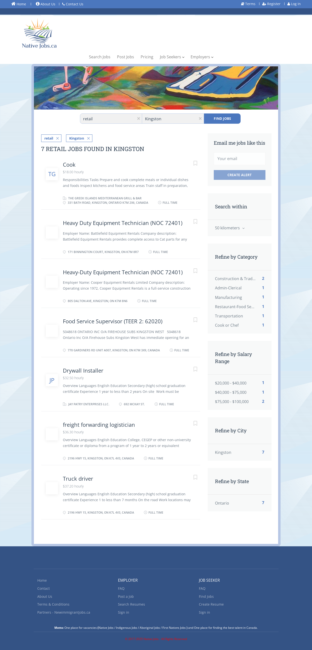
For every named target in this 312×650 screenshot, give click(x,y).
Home (18, 3)
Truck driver (78, 477)
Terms (248, 3)
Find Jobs (222, 118)
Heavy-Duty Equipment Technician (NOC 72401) (123, 270)
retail (48, 137)
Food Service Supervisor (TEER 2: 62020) (112, 320)
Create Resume (211, 603)
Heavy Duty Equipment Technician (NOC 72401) (122, 221)
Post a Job (126, 595)
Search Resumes (131, 603)
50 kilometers (228, 228)
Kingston (76, 137)
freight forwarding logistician (99, 423)
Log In (294, 3)
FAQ (121, 587)
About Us (45, 4)
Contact (43, 587)
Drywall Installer (83, 369)
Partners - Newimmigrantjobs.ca (63, 611)
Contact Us (72, 4)
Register (271, 3)
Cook (69, 163)
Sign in (123, 611)
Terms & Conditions (53, 603)
